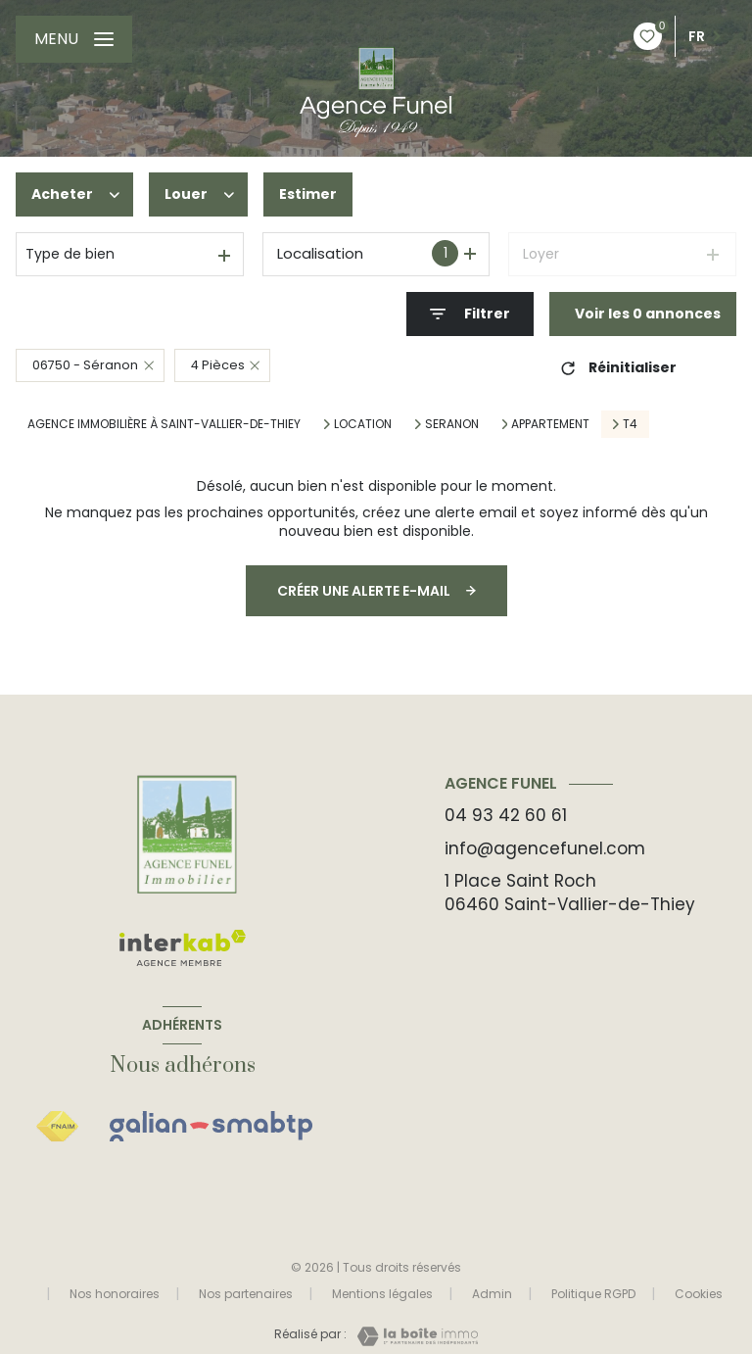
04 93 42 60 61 (506, 815)
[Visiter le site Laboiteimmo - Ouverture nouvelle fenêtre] (412, 1336)
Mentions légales (382, 1293)
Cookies (699, 1294)
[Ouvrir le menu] (74, 39)
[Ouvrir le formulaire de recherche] (470, 314)
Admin (492, 1293)
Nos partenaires (246, 1293)
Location (363, 424)
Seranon (452, 424)
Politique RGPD (593, 1293)
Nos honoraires (115, 1293)
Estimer (308, 194)
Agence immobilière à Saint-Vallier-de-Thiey (164, 423)
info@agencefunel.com (545, 848)
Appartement (550, 424)
